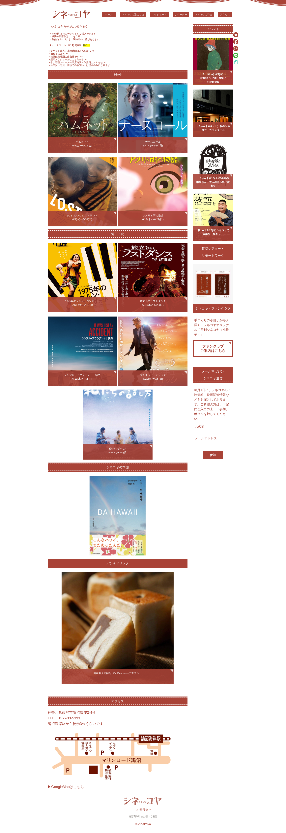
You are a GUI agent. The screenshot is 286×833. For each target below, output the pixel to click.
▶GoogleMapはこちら (66, 787)
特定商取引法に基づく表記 (143, 816)
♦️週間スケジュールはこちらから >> (68, 59)
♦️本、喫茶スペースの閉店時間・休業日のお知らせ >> (77, 62)
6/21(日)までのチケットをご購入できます (74, 33)
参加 (213, 455)
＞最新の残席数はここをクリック (67, 36)
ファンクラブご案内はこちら (212, 348)
